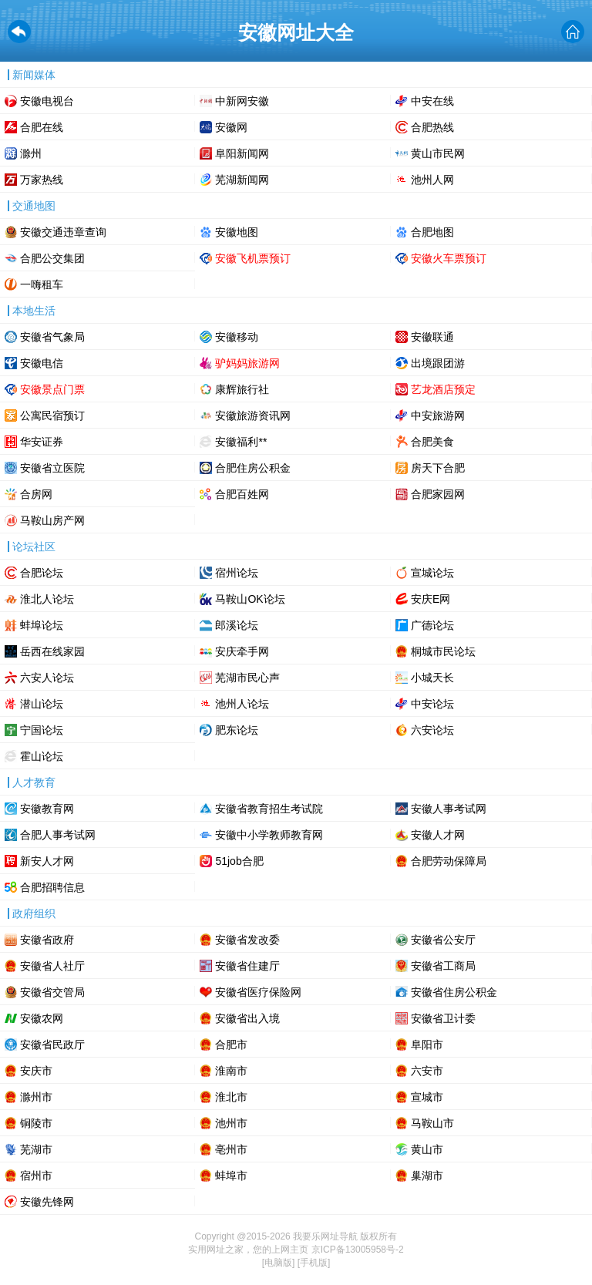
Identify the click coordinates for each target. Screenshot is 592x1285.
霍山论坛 (41, 756)
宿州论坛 (236, 573)
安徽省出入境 (247, 1018)
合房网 (36, 494)
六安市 (427, 1071)
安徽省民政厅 (52, 1044)
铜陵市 (36, 1123)
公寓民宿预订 (52, 415)
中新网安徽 (242, 101)
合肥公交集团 (52, 258)
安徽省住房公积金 (454, 992)
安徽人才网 (438, 835)
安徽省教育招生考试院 (269, 808)
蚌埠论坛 (41, 625)
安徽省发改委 (247, 939)
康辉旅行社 (242, 389)
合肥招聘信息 (52, 887)
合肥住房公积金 (253, 468)
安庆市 (36, 1071)
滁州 (31, 153)
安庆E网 (430, 599)
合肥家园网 (438, 494)
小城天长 (432, 677)
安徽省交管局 (52, 992)
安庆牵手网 (242, 651)
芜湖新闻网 (242, 179)
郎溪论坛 (236, 625)
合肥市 (231, 1044)
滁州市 (36, 1097)
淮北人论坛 (47, 599)
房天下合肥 (438, 468)
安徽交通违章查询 (63, 232)
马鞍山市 (432, 1123)
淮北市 (231, 1097)
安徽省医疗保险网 (258, 992)
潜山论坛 (41, 704)
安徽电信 (41, 363)
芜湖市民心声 (247, 677)
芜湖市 (36, 1149)
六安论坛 (432, 730)
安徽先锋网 (47, 1202)
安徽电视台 (47, 101)
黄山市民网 (438, 153)
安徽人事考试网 (448, 808)
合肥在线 (41, 127)
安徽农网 (41, 1018)
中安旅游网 (438, 415)
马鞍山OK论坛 (249, 599)
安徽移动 (236, 337)
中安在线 (432, 101)
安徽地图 (236, 232)
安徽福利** (241, 442)
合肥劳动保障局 (448, 861)
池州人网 (432, 179)
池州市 (231, 1123)
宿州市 (36, 1175)
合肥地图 (432, 232)
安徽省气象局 (52, 337)
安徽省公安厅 (443, 939)
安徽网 (231, 127)
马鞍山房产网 (52, 520)
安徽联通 (432, 337)
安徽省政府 (47, 939)
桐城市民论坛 (443, 651)
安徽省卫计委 (443, 1018)
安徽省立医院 (52, 468)
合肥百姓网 (242, 494)
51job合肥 (239, 861)
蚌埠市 (231, 1175)
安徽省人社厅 (52, 966)
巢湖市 (427, 1175)
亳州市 (231, 1149)
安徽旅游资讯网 (253, 415)
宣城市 (427, 1097)
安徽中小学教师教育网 (269, 835)
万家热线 (41, 179)
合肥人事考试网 (58, 835)
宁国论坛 (41, 730)
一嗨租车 (41, 284)
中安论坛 (432, 704)
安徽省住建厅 (247, 966)
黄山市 (427, 1149)
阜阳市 (427, 1044)
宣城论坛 (432, 573)
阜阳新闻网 (242, 153)
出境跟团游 (438, 363)
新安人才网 (47, 861)
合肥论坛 (41, 573)
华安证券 (41, 442)
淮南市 (231, 1071)
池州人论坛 (242, 704)
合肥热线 (432, 127)
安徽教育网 (47, 808)
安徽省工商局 (443, 966)
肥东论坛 (236, 730)
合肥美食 (432, 442)
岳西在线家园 (52, 651)
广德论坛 (432, 625)
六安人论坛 (47, 677)
